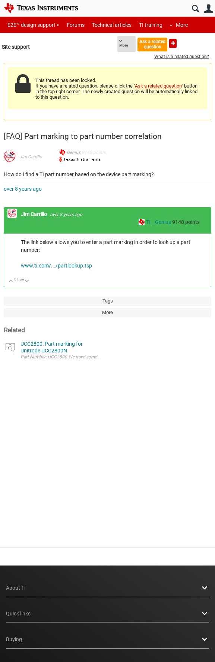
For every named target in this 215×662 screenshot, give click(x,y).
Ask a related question (152, 44)
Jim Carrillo (30, 156)
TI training (150, 25)
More (182, 25)
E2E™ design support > (33, 25)
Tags (107, 301)
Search (195, 8)
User (208, 8)
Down (27, 281)
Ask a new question (173, 43)
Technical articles (112, 25)
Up (11, 281)
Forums (76, 25)
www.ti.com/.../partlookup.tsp (56, 266)
